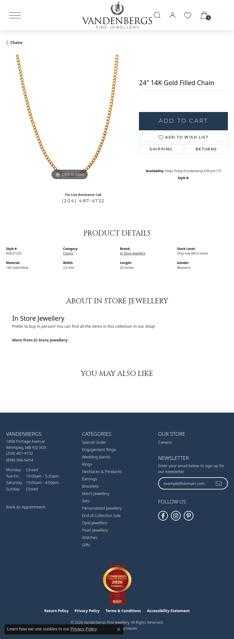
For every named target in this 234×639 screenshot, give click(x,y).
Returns (206, 149)
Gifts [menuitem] (86, 544)
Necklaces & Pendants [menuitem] (102, 471)
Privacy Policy (87, 610)
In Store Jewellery (132, 253)
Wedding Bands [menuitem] (96, 457)
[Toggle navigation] (15, 15)
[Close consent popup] (118, 629)
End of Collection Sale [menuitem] (101, 515)
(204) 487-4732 (83, 201)
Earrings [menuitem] (89, 479)
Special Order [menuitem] (94, 442)
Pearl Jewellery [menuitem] (95, 530)
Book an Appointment (25, 507)
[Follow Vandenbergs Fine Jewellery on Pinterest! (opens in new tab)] (188, 516)
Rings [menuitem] (87, 464)
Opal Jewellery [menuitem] (94, 522)
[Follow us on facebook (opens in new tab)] (163, 516)
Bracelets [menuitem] (90, 486)
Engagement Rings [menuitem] (99, 449)
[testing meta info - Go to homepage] (117, 15)
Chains (16, 42)
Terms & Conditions (123, 610)
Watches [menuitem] (89, 537)
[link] (222, 15)
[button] (157, 15)
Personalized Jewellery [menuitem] (102, 508)
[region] (69, 118)
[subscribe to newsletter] (219, 483)
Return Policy (56, 610)
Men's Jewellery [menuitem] (95, 493)
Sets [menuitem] (86, 501)
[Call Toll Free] (19, 460)
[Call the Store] (19, 453)
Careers (165, 442)
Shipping (161, 149)
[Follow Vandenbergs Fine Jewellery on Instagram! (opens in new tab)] (176, 516)
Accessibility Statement (168, 610)
